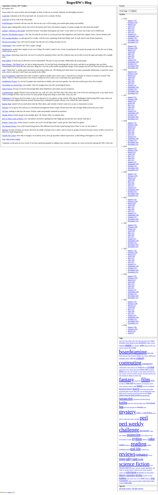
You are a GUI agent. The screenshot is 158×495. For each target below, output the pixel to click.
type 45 (138, 478)
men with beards (130, 407)
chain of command (132, 355)
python (137, 439)
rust (135, 459)
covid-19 (141, 367)
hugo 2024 (140, 393)
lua (121, 407)
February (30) (132, 22)
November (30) (133, 40)
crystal (150, 367)
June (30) (131, 56)
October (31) (132, 38)
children (138, 356)
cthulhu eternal (122, 369)
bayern (131, 348)
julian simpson (136, 399)
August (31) (132, 85)
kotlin (123, 402)
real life (135, 449)
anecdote (153, 343)
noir (142, 413)
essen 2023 (145, 373)
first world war (122, 383)
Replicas (5, 130)
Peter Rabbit (6, 61)
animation (122, 345)
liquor (144, 403)
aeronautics (142, 343)
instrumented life (145, 395)
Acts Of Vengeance (8, 76)
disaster (138, 369)
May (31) (131, 28)
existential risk (125, 375)
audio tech (146, 345)
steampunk (136, 470)
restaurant (143, 449)
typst (143, 478)
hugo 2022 (129, 393)
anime (128, 345)
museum (140, 407)
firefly (152, 381)
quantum (144, 439)
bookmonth (124, 355)
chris (143, 355)
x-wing (121, 483)
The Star (5, 111)
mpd (136, 407)
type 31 (135, 478)
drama (121, 371)
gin (133, 386)
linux (141, 403)
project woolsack (122, 439)
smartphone (148, 468)
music (144, 407)
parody (132, 419)
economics (135, 371)
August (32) (132, 34)
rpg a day (150, 455)
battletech (126, 347)
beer (134, 348)
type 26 (131, 478)
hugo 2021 (124, 393)
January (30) (132, 327)
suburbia (144, 470)
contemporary (147, 364)
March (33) (132, 24)
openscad (125, 419)
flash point (129, 383)
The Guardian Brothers (10, 38)
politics (124, 435)
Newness (5, 108)
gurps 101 (145, 386)
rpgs (122, 459)
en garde (140, 371)
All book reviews (125, 489)
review (147, 449)
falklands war (131, 375)
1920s (120, 341)
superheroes (149, 470)
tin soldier (145, 475)
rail (147, 439)
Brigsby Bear (6, 104)
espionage (144, 371)
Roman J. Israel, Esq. (9, 122)
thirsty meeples (127, 475)
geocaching (125, 386)
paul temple (136, 419)
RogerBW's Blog (79, 2)
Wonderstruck (7, 49)
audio (142, 345)
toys (151, 475)
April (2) (131, 333)
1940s (126, 341)
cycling (127, 369)
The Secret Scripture (9, 42)
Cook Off (5, 20)
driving (125, 371)
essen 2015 (149, 371)
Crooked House (7, 92)
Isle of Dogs (6, 55)
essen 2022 (140, 373)
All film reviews (137, 489)
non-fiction (147, 413)
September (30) (133, 62)
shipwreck (138, 468)
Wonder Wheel (7, 115)
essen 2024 (150, 373)
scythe (151, 465)
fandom (136, 375)
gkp (135, 386)
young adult (128, 483)
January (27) (132, 21)
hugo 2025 (145, 393)
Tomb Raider (6, 46)
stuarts (140, 470)
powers (142, 435)
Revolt (4, 27)
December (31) (133, 42)
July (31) (131, 58)
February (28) (132, 48)
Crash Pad (5, 16)
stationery (131, 470)
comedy (140, 358)
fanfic (140, 375)
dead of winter (133, 369)
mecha (125, 407)
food (142, 383)
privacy (151, 435)
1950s (130, 341)
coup (136, 367)
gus (148, 386)
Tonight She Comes (9, 135)
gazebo (151, 383)
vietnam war (147, 478)
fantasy (126, 379)
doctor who (144, 369)
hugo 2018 (142, 391)
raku (151, 439)
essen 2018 (129, 373)
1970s (136, 341)
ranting (122, 445)
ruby (129, 459)
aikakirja (149, 343)
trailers (17, 139)
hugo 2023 (134, 393)
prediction (146, 435)
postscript (133, 435)
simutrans (143, 468)
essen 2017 (124, 373)
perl (144, 418)
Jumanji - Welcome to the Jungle (13, 31)
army (133, 345)
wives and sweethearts (137, 481)
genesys (121, 386)
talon (124, 472)
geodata (130, 386)
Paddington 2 (6, 98)
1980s (139, 341)
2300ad (152, 341)
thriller (139, 475)
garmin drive (146, 383)
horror (136, 388)
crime (145, 367)
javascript (126, 398)
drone (128, 371)
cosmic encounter (131, 367)
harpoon (152, 386)
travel (128, 478)
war (153, 478)
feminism (137, 380)
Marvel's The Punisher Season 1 (13, 34)
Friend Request (7, 23)
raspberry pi (127, 445)
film (7, 139)
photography (144, 431)
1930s (123, 341)
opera (129, 419)
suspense (121, 472)
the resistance (140, 472)
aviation (151, 345)
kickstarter (148, 399)
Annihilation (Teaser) (9, 81)
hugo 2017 (137, 391)
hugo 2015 (125, 391)
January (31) (132, 72)
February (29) (132, 74)
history (129, 389)
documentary (151, 369)
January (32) (132, 46)
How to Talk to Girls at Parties (12, 119)
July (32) (131, 32)
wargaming (123, 481)
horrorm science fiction (145, 389)
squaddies (127, 470)
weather (130, 481)
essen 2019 (134, 373)
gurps (139, 385)
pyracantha (129, 439)
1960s (133, 341)
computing (130, 362)
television (131, 472)
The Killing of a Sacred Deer (12, 85)
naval (138, 413)
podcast (151, 431)
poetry (120, 435)
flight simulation (137, 383)
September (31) (133, 36)
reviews (12, 139)
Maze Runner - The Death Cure (13, 64)
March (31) (132, 50)
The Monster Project (9, 126)
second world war (125, 468)
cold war (133, 358)
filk (140, 380)
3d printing (122, 343)
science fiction (134, 464)
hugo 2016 (131, 391)
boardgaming (133, 352)
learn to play (130, 403)
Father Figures (7, 89)
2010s (148, 341)
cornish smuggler (123, 367)
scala (140, 459)
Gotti (4, 70)
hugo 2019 (148, 391)
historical (122, 389)
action (127, 343)
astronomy (137, 345)
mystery (127, 412)
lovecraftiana (150, 403)
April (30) (131, 52)
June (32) (131, 30)
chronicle (146, 355)
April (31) (131, 26)
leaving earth (136, 403)
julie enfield (142, 399)
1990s (142, 341)
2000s (145, 341)
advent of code (134, 343)
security (133, 468)
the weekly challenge (149, 472)
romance (142, 454)
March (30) (132, 203)
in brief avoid (134, 395)
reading (138, 444)
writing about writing (148, 481)
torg (149, 475)
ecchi (131, 371)
